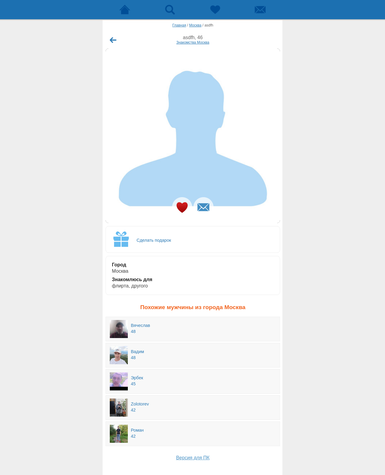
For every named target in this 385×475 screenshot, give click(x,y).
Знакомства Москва (192, 42)
